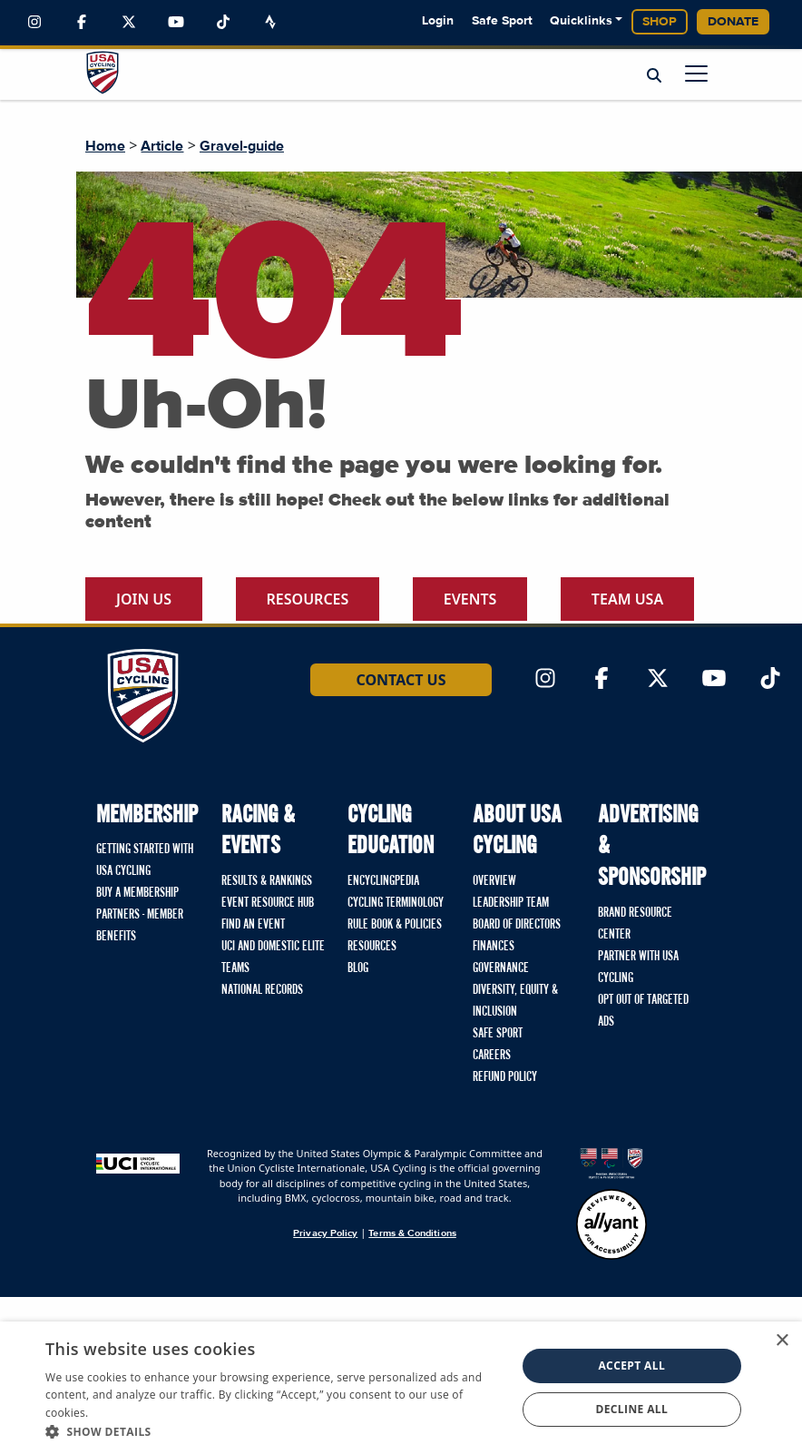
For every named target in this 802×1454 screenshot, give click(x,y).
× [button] (781, 1341)
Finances (493, 946)
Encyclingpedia (383, 881)
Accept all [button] (631, 1365)
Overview (494, 881)
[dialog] (401, 1387)
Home (105, 146)
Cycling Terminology (395, 903)
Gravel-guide (242, 146)
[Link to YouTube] (176, 22)
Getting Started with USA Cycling (144, 860)
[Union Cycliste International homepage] (138, 1162)
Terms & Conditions (411, 1233)
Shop (659, 21)
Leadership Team (511, 903)
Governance (501, 968)
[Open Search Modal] (654, 75)
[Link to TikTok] (223, 22)
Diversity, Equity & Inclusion (515, 1001)
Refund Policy (505, 1077)
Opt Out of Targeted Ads (643, 1011)
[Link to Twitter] (129, 22)
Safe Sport (502, 21)
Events (470, 599)
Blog (357, 968)
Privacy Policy (325, 1233)
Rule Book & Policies (394, 925)
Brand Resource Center (635, 924)
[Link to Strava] (270, 22)
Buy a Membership (137, 893)
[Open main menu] (696, 73)
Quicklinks (581, 21)
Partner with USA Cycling (638, 967)
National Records (262, 990)
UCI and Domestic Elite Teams (273, 957)
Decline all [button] (631, 1409)
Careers (492, 1055)
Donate (733, 21)
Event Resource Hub (267, 903)
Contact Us (400, 680)
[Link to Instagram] (34, 22)
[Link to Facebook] (82, 22)
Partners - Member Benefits (139, 926)
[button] (273, 1431)
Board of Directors (517, 925)
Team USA (627, 599)
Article (162, 146)
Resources (308, 599)
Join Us (143, 599)
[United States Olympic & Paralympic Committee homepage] (611, 1162)
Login (438, 21)
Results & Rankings (266, 881)
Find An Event (253, 925)
